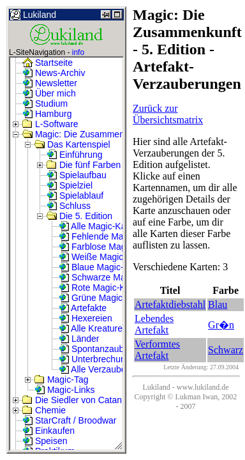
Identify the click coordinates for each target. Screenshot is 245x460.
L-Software (50, 124)
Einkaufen (48, 430)
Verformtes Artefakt (157, 350)
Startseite (47, 62)
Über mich (49, 93)
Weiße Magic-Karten (105, 257)
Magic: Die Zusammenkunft (83, 134)
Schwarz (225, 349)
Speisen (44, 441)
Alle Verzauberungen (106, 369)
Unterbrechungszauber (110, 359)
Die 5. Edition (79, 216)
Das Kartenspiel (72, 144)
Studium (45, 103)
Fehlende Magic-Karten (111, 236)
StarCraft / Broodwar (69, 420)
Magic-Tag (61, 379)
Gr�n (221, 324)
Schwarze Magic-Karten (113, 277)
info (78, 52)
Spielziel (70, 185)
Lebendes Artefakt (154, 324)
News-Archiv (53, 73)
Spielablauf (75, 195)
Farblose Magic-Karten (110, 246)
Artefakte (83, 308)
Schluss (69, 206)
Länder (79, 339)
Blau (217, 304)
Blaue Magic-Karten (104, 267)
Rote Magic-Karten (102, 287)
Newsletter (49, 83)
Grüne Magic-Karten (105, 298)
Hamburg (46, 114)
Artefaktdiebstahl (170, 304)
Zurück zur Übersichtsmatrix (168, 114)
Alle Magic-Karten (100, 226)
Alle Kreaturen (93, 328)
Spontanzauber (95, 349)
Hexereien (85, 318)
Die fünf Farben (84, 165)
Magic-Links (64, 390)
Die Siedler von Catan (72, 400)
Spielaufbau (77, 175)
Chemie (44, 410)
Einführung (75, 155)
